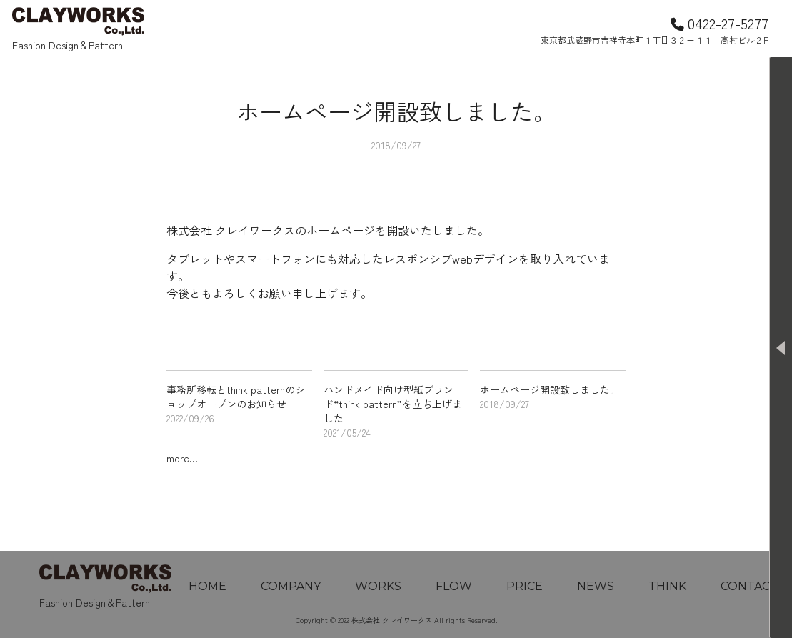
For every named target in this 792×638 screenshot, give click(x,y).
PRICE (524, 586)
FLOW (454, 586)
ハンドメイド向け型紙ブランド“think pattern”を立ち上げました (393, 403)
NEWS (595, 586)
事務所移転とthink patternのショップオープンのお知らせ (235, 396)
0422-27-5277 (719, 23)
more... (182, 458)
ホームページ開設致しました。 (550, 389)
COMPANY (291, 586)
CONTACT (749, 586)
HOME (207, 586)
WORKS (378, 586)
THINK (667, 586)
